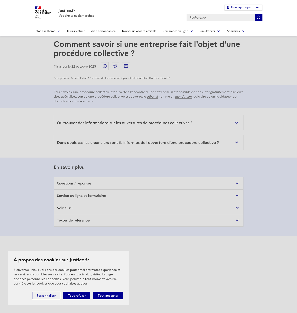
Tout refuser (77, 295)
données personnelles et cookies (37, 279)
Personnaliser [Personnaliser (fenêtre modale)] (46, 295)
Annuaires (233, 31)
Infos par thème (45, 31)
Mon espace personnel (245, 7)
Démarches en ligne (175, 31)
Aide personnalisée (103, 31)
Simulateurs (207, 31)
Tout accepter (108, 295)
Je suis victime (76, 31)
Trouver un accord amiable (139, 31)
